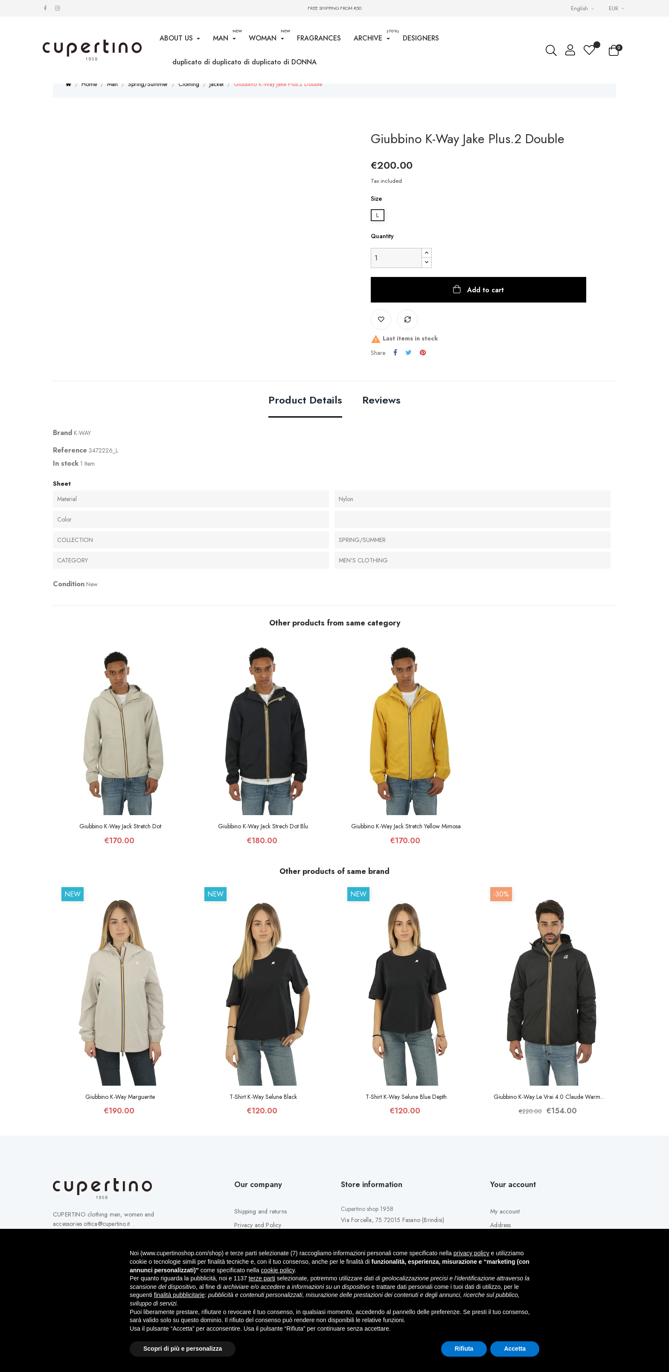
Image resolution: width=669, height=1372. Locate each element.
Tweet (408, 366)
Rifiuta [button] (464, 1348)
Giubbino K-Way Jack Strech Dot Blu (263, 839)
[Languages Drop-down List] (583, 8)
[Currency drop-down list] (617, 8)
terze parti (262, 1278)
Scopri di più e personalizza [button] (182, 1348)
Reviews (381, 414)
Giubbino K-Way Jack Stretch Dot (120, 839)
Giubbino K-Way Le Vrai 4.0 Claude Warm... (549, 1110)
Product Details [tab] (305, 414)
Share (395, 366)
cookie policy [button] (277, 1270)
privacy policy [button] (471, 1253)
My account (505, 1224)
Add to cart (484, 303)
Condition (68, 597)
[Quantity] (396, 271)
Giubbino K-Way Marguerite (120, 1110)
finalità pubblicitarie (179, 1294)
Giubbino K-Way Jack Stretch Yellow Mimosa (406, 839)
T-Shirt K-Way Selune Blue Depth (406, 1110)
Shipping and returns (260, 1224)
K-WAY (82, 446)
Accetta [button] (515, 1348)
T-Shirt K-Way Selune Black (263, 1110)
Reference (70, 463)
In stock (66, 476)
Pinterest (423, 366)
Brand (62, 446)
